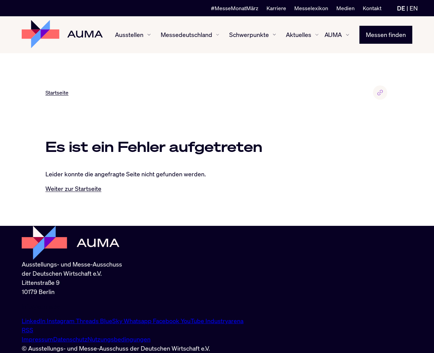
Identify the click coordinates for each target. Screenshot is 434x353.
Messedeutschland (186, 35)
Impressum (37, 339)
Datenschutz (70, 339)
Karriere (276, 8)
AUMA (333, 35)
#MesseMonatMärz (234, 8)
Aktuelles (298, 35)
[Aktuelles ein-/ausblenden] (316, 34)
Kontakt (372, 8)
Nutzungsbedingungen (119, 339)
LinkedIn (34, 321)
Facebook (167, 321)
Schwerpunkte (249, 35)
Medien (345, 8)
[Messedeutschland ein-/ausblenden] (217, 35)
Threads (88, 321)
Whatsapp (138, 321)
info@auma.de (41, 306)
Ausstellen (129, 35)
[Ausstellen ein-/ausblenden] (149, 34)
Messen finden (386, 35)
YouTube (193, 321)
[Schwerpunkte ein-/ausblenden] (274, 34)
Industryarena (224, 321)
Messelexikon (311, 8)
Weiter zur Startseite (73, 188)
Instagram (61, 321)
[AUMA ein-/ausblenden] (347, 35)
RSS (27, 330)
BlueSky (112, 321)
